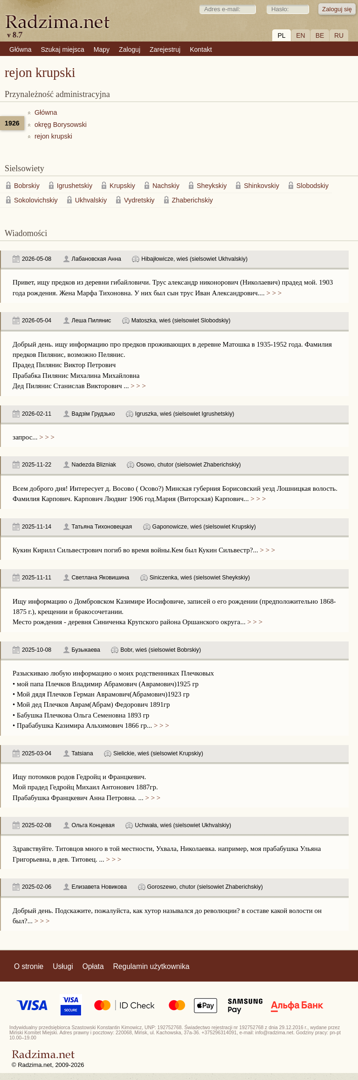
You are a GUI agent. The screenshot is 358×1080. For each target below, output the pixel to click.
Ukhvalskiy (91, 200)
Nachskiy (165, 185)
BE (320, 35)
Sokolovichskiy (36, 200)
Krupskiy (122, 185)
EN (300, 35)
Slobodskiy (312, 185)
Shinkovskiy (261, 185)
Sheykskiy (212, 185)
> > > (273, 293)
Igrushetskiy (74, 185)
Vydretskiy (139, 200)
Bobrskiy (27, 185)
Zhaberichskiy (192, 200)
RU (339, 35)
